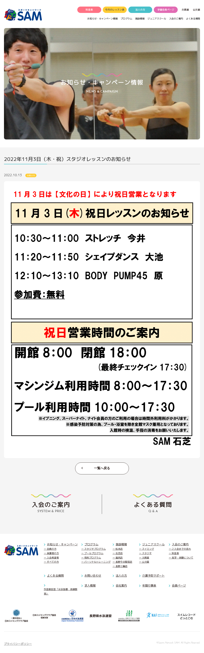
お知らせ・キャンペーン (62, 545)
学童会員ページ (165, 10)
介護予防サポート (153, 576)
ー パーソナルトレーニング (96, 562)
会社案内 (121, 586)
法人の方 (140, 10)
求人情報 (90, 586)
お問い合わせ (92, 576)
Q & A (153, 504)
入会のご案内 (176, 19)
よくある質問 (193, 19)
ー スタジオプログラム (93, 549)
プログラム (126, 19)
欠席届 (185, 10)
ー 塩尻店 (118, 558)
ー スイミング (146, 549)
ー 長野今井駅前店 (122, 562)
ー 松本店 (118, 549)
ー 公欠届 (144, 562)
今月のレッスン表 (114, 10)
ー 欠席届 (144, 558)
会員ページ (179, 586)
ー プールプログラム (92, 553)
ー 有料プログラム (91, 558)
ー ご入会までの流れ (180, 549)
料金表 (89, 10)
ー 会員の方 (50, 549)
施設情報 (140, 19)
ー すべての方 (51, 562)
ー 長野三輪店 (120, 566)
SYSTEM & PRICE (51, 504)
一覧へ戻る (102, 468)
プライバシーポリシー (18, 644)
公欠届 (196, 10)
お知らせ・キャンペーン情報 (102, 19)
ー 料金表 (174, 553)
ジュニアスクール (156, 19)
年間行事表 (149, 586)
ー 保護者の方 (51, 553)
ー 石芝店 (118, 553)
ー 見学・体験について (181, 558)
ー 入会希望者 (51, 558)
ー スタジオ (145, 553)
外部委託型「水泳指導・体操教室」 (60, 592)
